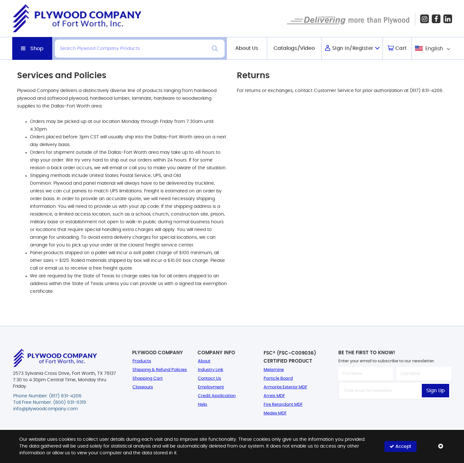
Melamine (274, 370)
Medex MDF (275, 413)
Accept (400, 446)
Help (202, 405)
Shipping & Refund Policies (159, 370)
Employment (211, 387)
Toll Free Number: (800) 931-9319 (49, 402)
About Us (246, 48)
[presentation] (395, 413)
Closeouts (142, 387)
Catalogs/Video (294, 48)
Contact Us (209, 378)
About (204, 361)
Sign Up (435, 390)
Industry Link (210, 370)
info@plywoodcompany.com (45, 409)
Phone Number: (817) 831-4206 (47, 396)
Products (141, 361)
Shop (37, 48)
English (434, 48)
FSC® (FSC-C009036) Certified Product (290, 357)
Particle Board (278, 378)
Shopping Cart (147, 378)
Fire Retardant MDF (283, 405)
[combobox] (432, 48)
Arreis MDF (274, 396)
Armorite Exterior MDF (285, 387)
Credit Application (217, 396)
